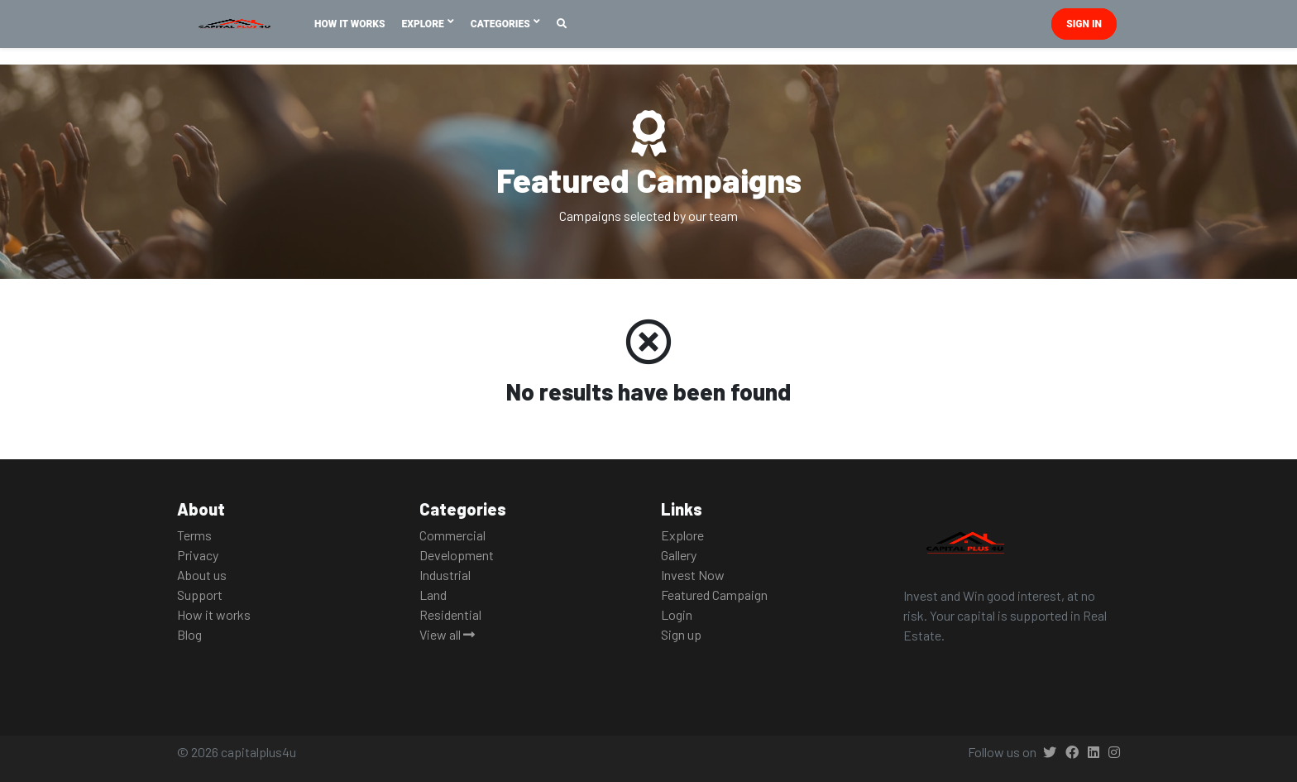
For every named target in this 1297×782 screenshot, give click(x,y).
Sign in (1084, 24)
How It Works (349, 24)
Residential (450, 614)
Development (456, 555)
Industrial (445, 575)
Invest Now (693, 575)
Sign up (681, 634)
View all (447, 634)
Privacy (197, 555)
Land (433, 594)
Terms (194, 535)
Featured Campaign (714, 594)
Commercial (452, 535)
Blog (189, 634)
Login (676, 614)
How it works (214, 614)
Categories (502, 24)
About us (202, 575)
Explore (424, 24)
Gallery (678, 555)
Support (200, 594)
